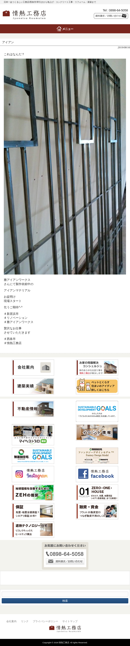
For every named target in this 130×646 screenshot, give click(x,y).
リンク (25, 621)
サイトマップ (70, 621)
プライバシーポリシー (45, 621)
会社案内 (11, 621)
